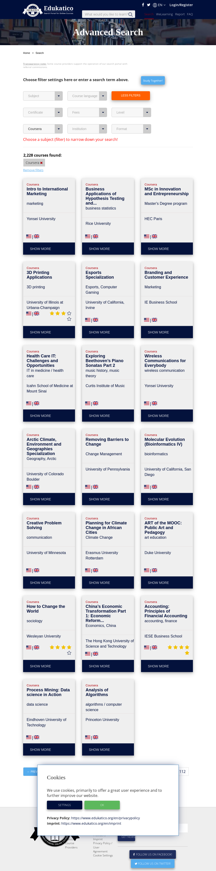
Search (149, 14)
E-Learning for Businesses (102, 836)
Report (180, 14)
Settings (64, 805)
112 (182, 771)
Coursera (45, 129)
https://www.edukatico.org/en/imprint (90, 823)
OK (102, 805)
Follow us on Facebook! (152, 866)
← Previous (35, 772)
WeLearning (164, 14)
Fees (89, 112)
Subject (45, 96)
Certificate (45, 112)
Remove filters (33, 170)
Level (133, 112)
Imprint (98, 850)
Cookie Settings (103, 867)
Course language (89, 96)
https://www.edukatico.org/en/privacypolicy (105, 818)
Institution (89, 129)
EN (159, 5)
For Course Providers (100, 844)
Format (133, 129)
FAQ (190, 14)
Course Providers (71, 856)
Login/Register (181, 5)
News (68, 842)
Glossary (70, 850)
